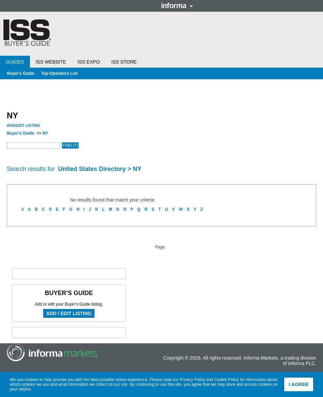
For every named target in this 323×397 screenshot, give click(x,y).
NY (45, 133)
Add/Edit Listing (23, 125)
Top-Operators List (59, 73)
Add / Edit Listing (68, 313)
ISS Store (124, 62)
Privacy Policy (192, 379)
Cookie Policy (226, 379)
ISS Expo (89, 62)
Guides (15, 62)
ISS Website (51, 62)
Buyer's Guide (20, 73)
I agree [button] (299, 384)
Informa (177, 5)
